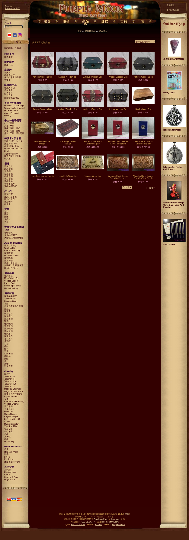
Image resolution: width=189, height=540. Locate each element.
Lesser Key (9, 441)
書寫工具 (8, 339)
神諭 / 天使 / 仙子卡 (13, 141)
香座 (6, 222)
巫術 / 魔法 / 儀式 (12, 128)
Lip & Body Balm (11, 255)
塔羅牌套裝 (9, 75)
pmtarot (98, 524)
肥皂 (6, 454)
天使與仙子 (9, 409)
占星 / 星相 (9, 126)
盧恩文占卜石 (10, 197)
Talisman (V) (9, 386)
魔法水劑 (8, 318)
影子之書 (8, 366)
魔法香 (7, 311)
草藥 (6, 303)
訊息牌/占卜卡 (10, 143)
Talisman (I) (9, 376)
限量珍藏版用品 (11, 98)
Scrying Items (10, 472)
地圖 (127, 514)
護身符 (7, 374)
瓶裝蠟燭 (8, 331)
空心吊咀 (8, 431)
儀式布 (7, 341)
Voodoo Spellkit (11, 281)
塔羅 (6, 439)
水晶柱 (7, 219)
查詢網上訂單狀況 (12, 48)
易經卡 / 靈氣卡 (11, 154)
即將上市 (8, 57)
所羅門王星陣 (10, 263)
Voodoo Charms (11, 404)
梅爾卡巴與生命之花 (13, 394)
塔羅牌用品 (90, 31)
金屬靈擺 (8, 174)
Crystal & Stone (11, 268)
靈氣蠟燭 (8, 326)
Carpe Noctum (10, 414)
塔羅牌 (7, 72)
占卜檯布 (8, 93)
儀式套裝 (8, 276)
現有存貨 (8, 166)
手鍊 (6, 214)
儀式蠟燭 (8, 323)
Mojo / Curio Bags (12, 278)
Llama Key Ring (11, 288)
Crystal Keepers (11, 396)
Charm (7, 474)
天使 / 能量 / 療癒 (12, 131)
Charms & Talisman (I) (14, 401)
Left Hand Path (11, 110)
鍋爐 (6, 358)
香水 (6, 449)
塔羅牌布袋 (9, 88)
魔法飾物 (8, 260)
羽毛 (6, 343)
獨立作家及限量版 (12, 77)
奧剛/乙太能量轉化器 (14, 237)
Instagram (115, 519)
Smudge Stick (10, 298)
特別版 (7, 204)
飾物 (6, 217)
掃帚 (6, 364)
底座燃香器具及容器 (13, 306)
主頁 (79, 31)
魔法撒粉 (8, 316)
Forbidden (8, 411)
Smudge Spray (11, 301)
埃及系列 (8, 406)
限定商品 (8, 64)
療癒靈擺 (8, 176)
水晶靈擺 (8, 169)
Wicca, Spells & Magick (14, 108)
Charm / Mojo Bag (12, 250)
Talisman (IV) (10, 384)
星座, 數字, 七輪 (11, 146)
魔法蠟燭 (8, 258)
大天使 (7, 436)
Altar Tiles (8, 354)
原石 (6, 212)
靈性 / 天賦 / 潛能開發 (14, 133)
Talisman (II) (9, 379)
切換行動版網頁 (12, 8)
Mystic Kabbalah (11, 424)
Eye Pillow (9, 459)
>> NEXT (150, 188)
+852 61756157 (88, 522)
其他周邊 (8, 95)
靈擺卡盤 (8, 181)
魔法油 (7, 308)
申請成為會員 (173, 10)
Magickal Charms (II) (13, 391)
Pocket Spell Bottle (12, 286)
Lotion (7, 457)
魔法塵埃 (8, 336)
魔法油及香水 (10, 245)
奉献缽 (7, 356)
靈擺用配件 (9, 184)
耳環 (6, 434)
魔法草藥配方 (10, 296)
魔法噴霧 (8, 253)
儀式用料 (8, 333)
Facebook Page (101, 519)
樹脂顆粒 (8, 313)
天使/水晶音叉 (10, 235)
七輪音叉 (8, 233)
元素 (6, 399)
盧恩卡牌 (8, 201)
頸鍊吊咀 (8, 429)
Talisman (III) (10, 381)
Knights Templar (11, 416)
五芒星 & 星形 (10, 426)
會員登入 (171, 5)
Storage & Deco (11, 477)
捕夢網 (7, 469)
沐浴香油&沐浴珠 (12, 462)
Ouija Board (9, 479)
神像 (6, 351)
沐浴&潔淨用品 (11, 452)
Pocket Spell (9, 283)
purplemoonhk (118, 524)
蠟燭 (6, 321)
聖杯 (6, 348)
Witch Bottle (9, 248)
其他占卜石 (9, 199)
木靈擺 (7, 171)
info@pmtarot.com (110, 522)
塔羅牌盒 (8, 90)
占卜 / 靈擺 (9, 123)
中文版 (7, 80)
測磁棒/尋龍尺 (10, 186)
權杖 (6, 346)
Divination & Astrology (14, 105)
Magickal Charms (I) (13, 389)
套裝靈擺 (8, 179)
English (8, 6)
